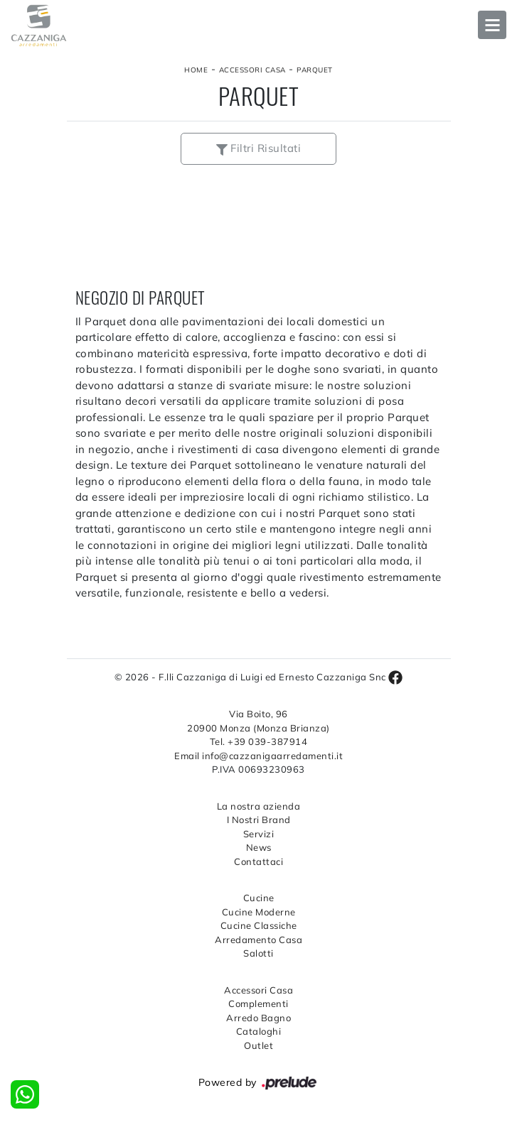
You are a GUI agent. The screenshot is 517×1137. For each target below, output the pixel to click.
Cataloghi (259, 1031)
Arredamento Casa (258, 939)
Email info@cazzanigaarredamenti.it (258, 755)
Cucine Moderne (259, 912)
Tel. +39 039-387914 (259, 741)
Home (196, 70)
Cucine (259, 897)
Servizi (259, 833)
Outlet (258, 1045)
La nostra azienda (259, 806)
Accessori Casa (252, 70)
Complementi (258, 1003)
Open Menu (492, 25)
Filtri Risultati (259, 148)
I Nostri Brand (259, 819)
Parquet (315, 70)
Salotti (258, 953)
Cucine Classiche (258, 925)
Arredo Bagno (258, 1017)
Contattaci (258, 861)
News (259, 847)
